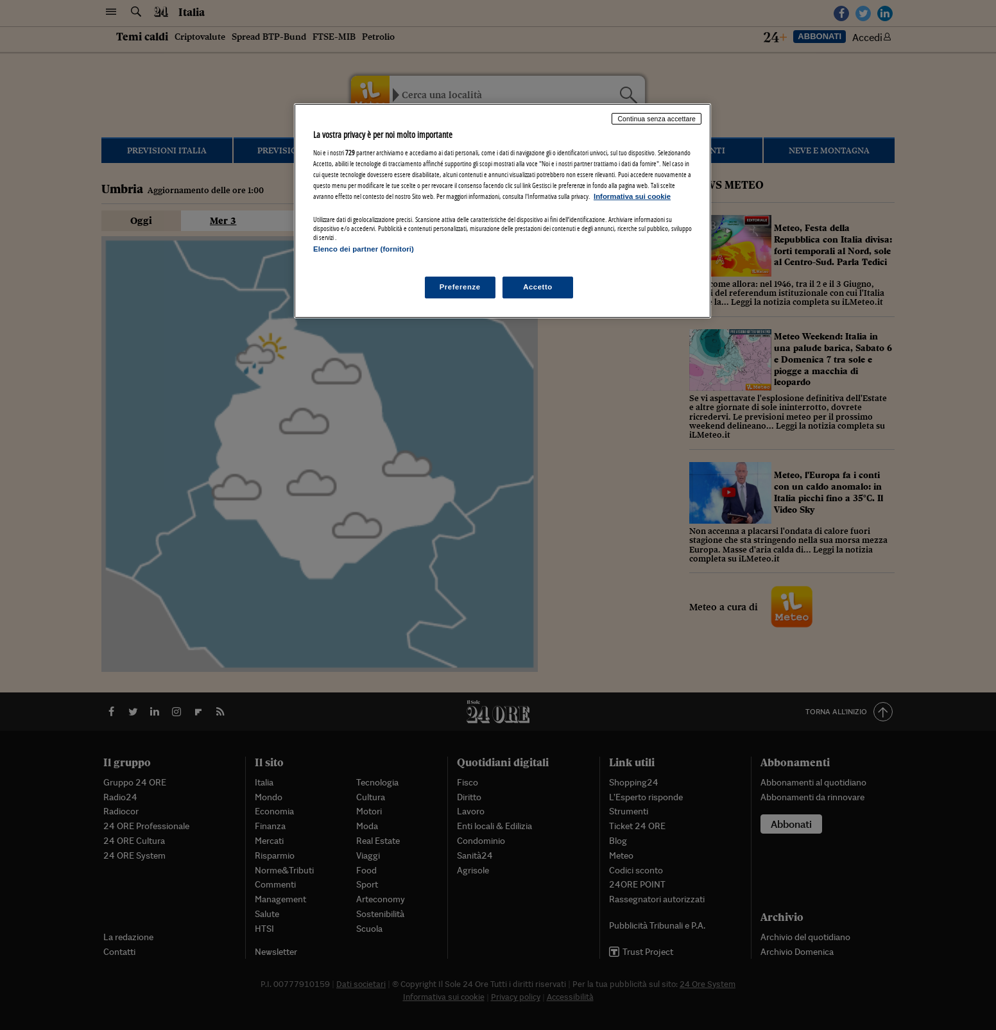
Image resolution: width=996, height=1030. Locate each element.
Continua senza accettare (656, 119)
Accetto (538, 287)
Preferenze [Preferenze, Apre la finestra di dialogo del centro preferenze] (460, 287)
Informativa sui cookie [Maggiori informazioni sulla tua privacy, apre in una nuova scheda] (632, 196)
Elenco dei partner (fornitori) (363, 249)
